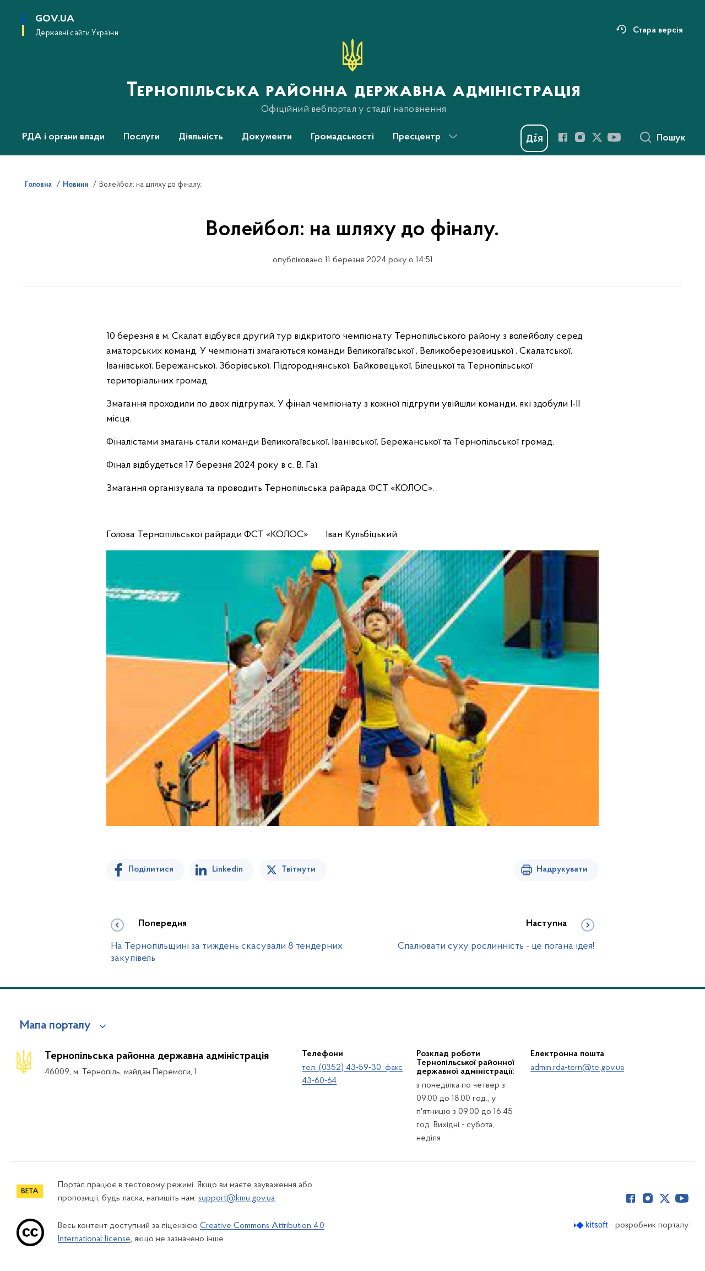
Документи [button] (267, 137)
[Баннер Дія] (534, 138)
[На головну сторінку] (352, 77)
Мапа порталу (55, 1026)
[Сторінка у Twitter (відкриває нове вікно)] (597, 137)
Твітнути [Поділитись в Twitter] (298, 869)
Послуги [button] (141, 137)
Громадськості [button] (342, 137)
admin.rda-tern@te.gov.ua (577, 1067)
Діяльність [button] (200, 137)
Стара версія (658, 30)
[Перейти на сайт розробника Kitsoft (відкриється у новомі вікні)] (592, 1225)
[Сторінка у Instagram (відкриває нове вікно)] (580, 137)
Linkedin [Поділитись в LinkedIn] (227, 869)
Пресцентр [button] (417, 137)
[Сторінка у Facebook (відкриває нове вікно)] (563, 137)
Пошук (671, 138)
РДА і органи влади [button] (63, 137)
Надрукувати (562, 869)
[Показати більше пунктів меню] (452, 136)
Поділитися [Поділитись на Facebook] (150, 869)
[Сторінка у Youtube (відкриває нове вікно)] (614, 137)
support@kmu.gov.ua (236, 1198)
